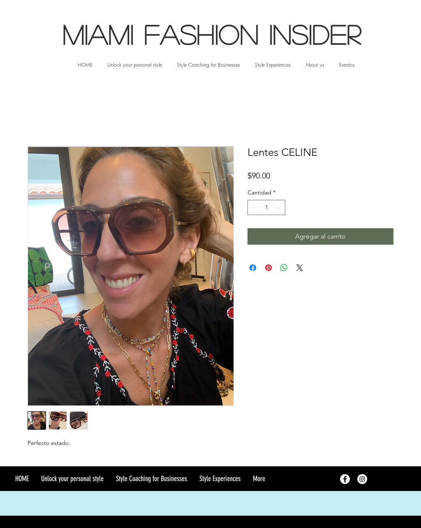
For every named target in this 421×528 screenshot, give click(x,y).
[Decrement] (254, 207)
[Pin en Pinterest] (268, 268)
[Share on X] (300, 268)
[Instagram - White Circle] (362, 479)
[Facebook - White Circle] (345, 479)
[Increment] (279, 207)
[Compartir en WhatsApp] (284, 268)
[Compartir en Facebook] (253, 268)
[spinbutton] (266, 207)
